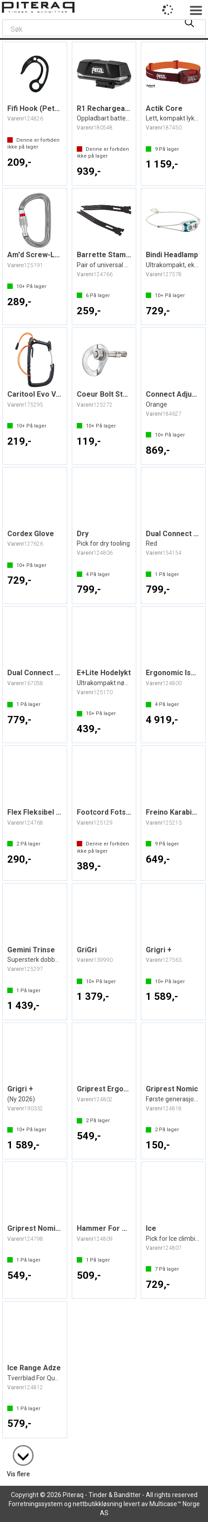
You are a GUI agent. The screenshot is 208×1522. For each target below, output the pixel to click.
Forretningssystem (36, 1504)
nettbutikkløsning (97, 1504)
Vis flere (18, 1474)
